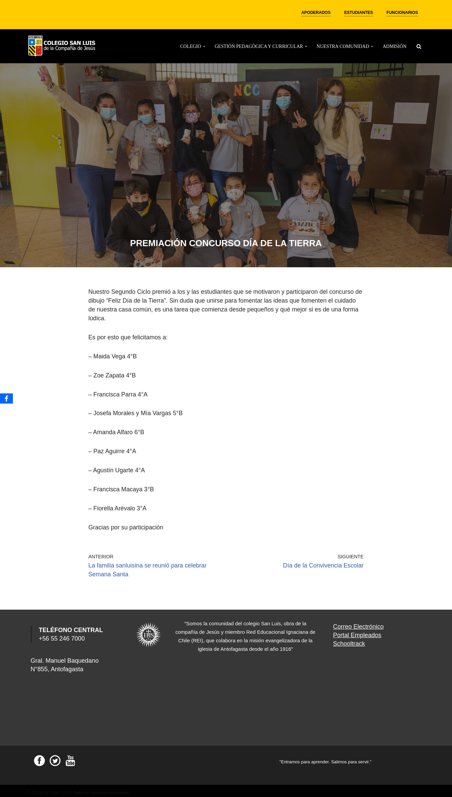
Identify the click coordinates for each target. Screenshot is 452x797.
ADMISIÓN (394, 46)
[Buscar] (418, 46)
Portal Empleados (357, 630)
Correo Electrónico (358, 622)
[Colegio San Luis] (63, 46)
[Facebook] (6, 398)
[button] (204, 46)
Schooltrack (349, 639)
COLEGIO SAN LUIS (50, 788)
